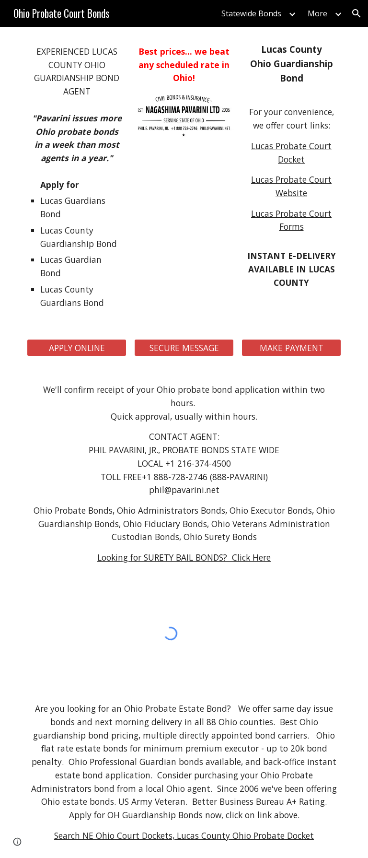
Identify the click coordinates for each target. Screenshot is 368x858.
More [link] (317, 13)
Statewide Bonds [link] (251, 13)
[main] (76, 71)
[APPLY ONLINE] (76, 348)
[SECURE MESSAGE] (184, 348)
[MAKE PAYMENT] (291, 348)
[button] (356, 13)
